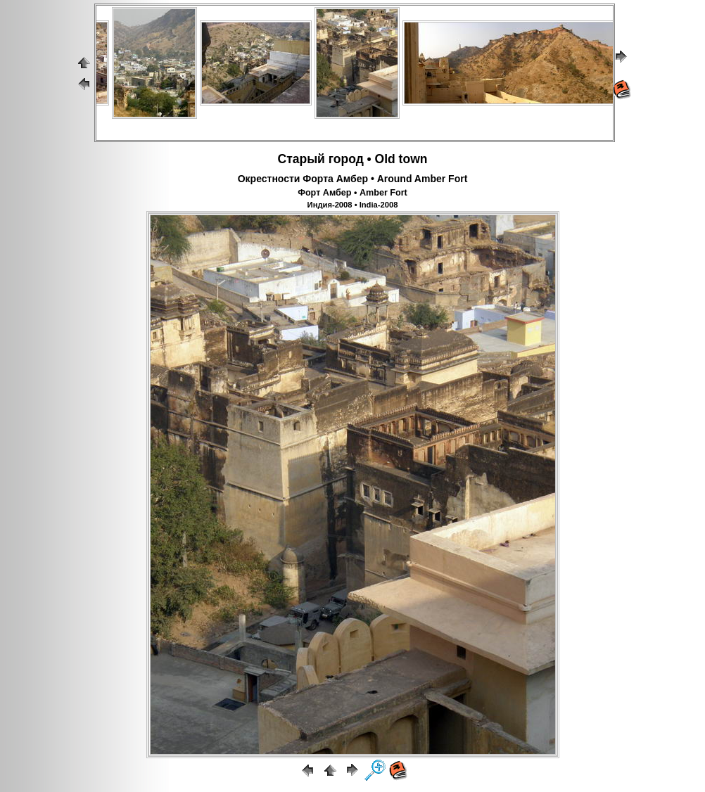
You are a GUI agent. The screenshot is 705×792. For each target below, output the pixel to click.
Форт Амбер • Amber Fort (352, 193)
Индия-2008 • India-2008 (352, 204)
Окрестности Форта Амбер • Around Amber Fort (353, 178)
